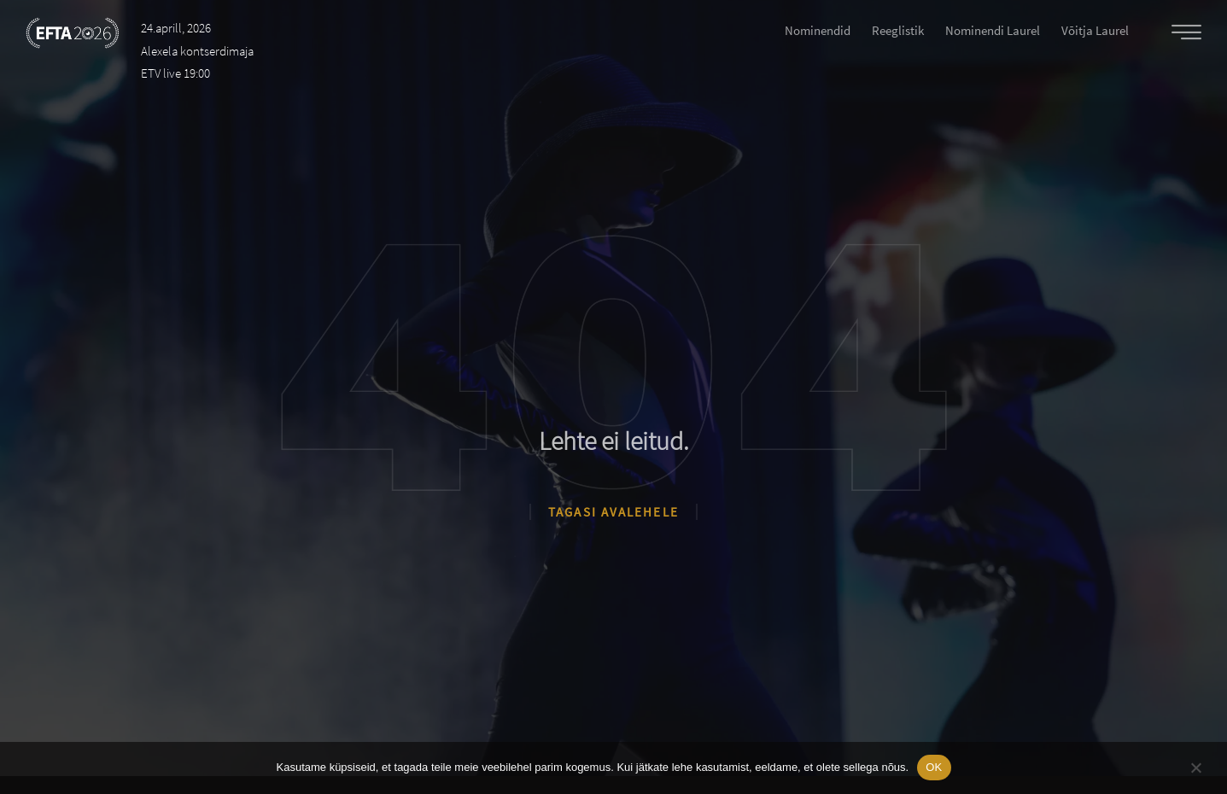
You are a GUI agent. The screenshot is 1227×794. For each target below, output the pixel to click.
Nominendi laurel (992, 30)
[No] (1195, 765)
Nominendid (817, 30)
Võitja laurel (1095, 30)
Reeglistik (898, 30)
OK (934, 767)
